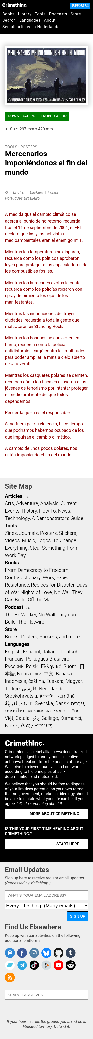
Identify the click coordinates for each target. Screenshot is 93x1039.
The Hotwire (31, 622)
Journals (28, 533)
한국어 (46, 696)
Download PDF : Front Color (37, 116)
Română (65, 696)
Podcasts (58, 14)
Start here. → (70, 844)
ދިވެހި (35, 718)
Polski (53, 192)
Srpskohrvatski (21, 696)
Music (28, 540)
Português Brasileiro (22, 198)
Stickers (67, 533)
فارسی (29, 689)
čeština (36, 681)
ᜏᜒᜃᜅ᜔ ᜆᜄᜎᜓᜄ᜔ (36, 726)
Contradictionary (23, 577)
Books (8, 14)
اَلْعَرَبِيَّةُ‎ (12, 703)
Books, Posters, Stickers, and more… (44, 637)
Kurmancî (70, 718)
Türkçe (12, 689)
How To (47, 511)
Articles (13, 496)
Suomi (70, 666)
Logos (44, 540)
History (29, 511)
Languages (30, 20)
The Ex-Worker (20, 614)
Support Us (80, 5)
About (50, 20)
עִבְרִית (77, 703)
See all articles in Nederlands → (33, 26)
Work (48, 577)
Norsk (11, 726)
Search (9, 20)
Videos (12, 540)
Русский (14, 666)
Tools (40, 14)
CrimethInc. (14, 4)
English (19, 192)
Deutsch (69, 651)
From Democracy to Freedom (36, 570)
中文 (49, 674)
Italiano (50, 651)
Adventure (27, 503)
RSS (26, 497)
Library (24, 14)
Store (76, 14)
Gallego (50, 718)
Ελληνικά (51, 666)
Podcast (14, 607)
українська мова (46, 711)
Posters (28, 147)
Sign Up (77, 916)
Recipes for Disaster (52, 585)
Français (14, 659)
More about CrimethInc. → (57, 813)
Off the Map (40, 600)
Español (31, 651)
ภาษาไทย (15, 711)
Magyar (74, 681)
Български (29, 674)
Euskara (36, 192)
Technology (17, 518)
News (64, 511)
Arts (9, 503)
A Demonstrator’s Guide (57, 518)
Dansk (62, 703)
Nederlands (51, 689)
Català (22, 718)
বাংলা (27, 703)
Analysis (49, 503)
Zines (11, 533)
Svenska (44, 703)
